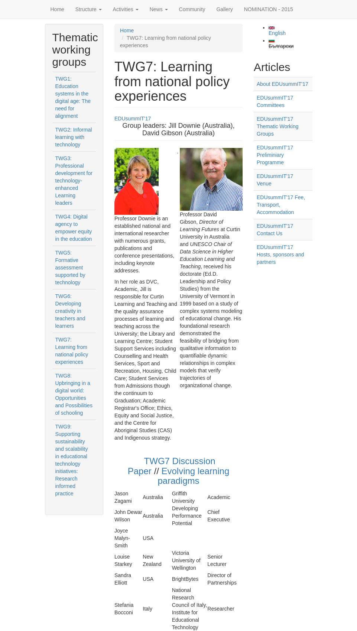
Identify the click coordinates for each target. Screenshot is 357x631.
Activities (126, 9)
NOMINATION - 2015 (268, 9)
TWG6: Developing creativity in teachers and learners (70, 311)
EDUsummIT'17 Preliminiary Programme (275, 155)
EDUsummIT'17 (132, 119)
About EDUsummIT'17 (282, 84)
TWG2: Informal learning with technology (73, 137)
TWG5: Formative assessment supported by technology (70, 267)
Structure (88, 9)
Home (57, 9)
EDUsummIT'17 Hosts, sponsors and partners (280, 254)
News (159, 9)
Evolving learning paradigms (193, 476)
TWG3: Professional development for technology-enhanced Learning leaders (74, 180)
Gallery (224, 9)
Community (192, 9)
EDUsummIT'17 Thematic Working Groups (278, 126)
